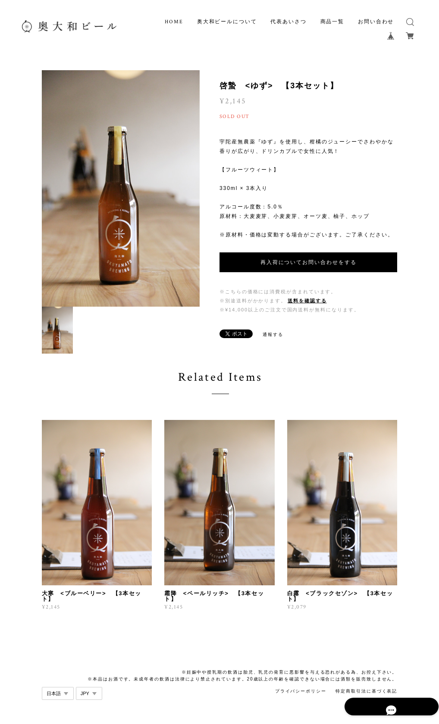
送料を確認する (307, 300)
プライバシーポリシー (300, 691)
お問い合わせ (376, 22)
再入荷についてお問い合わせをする (308, 262)
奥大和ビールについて (227, 22)
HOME (174, 22)
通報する (273, 334)
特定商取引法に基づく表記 (366, 691)
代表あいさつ (288, 22)
